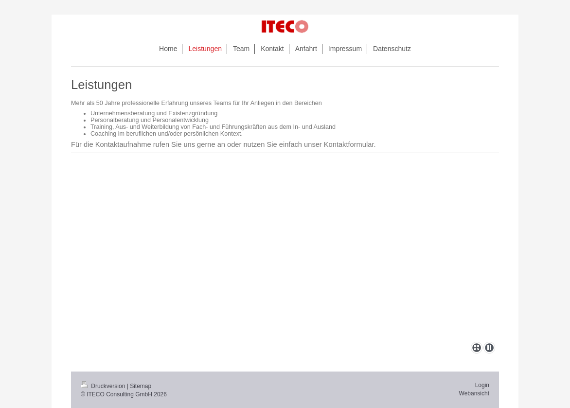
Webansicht (474, 393)
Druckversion (104, 386)
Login (482, 385)
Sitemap (140, 386)
